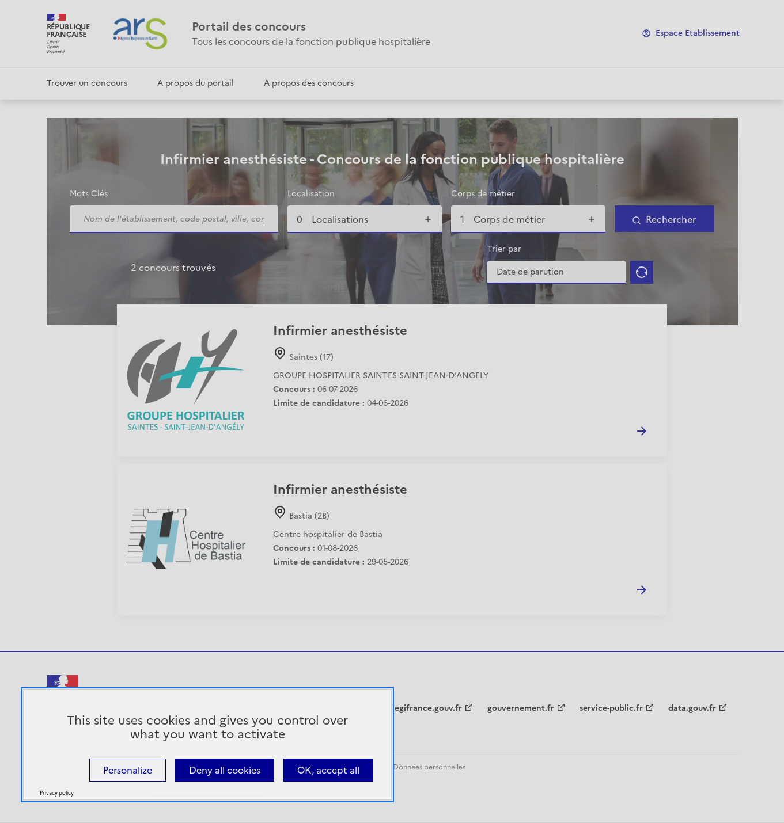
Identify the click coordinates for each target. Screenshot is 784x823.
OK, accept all (328, 770)
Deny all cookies (224, 770)
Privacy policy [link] (57, 793)
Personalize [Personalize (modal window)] (127, 770)
